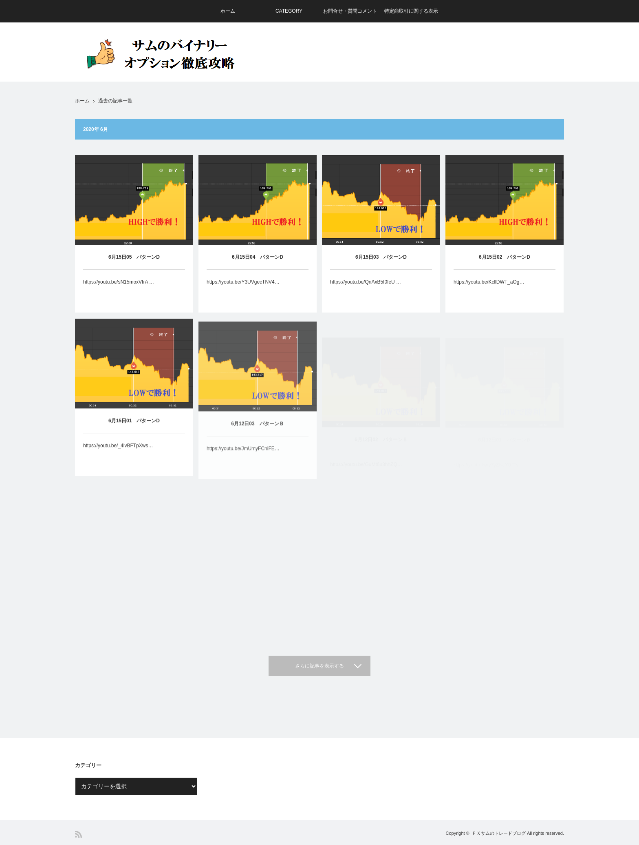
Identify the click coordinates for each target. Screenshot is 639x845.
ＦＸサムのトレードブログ (499, 833)
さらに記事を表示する (319, 666)
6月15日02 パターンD (504, 260)
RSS (78, 834)
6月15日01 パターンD (134, 429)
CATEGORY (288, 11)
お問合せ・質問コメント (350, 11)
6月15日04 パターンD (257, 257)
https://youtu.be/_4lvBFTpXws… (118, 454)
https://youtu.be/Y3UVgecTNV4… (243, 282)
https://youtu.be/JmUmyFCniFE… (243, 464)
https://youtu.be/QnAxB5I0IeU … (365, 283)
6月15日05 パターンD (134, 257)
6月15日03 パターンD (381, 258)
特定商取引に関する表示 (411, 11)
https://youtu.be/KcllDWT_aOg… (489, 285)
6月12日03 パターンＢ (257, 439)
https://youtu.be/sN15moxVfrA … (118, 282)
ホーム (227, 11)
